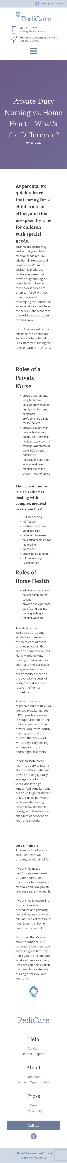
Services (33, 1048)
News (33, 1105)
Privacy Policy (34, 1111)
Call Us (33, 1125)
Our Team (33, 1077)
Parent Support (33, 1054)
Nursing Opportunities (52, 3)
